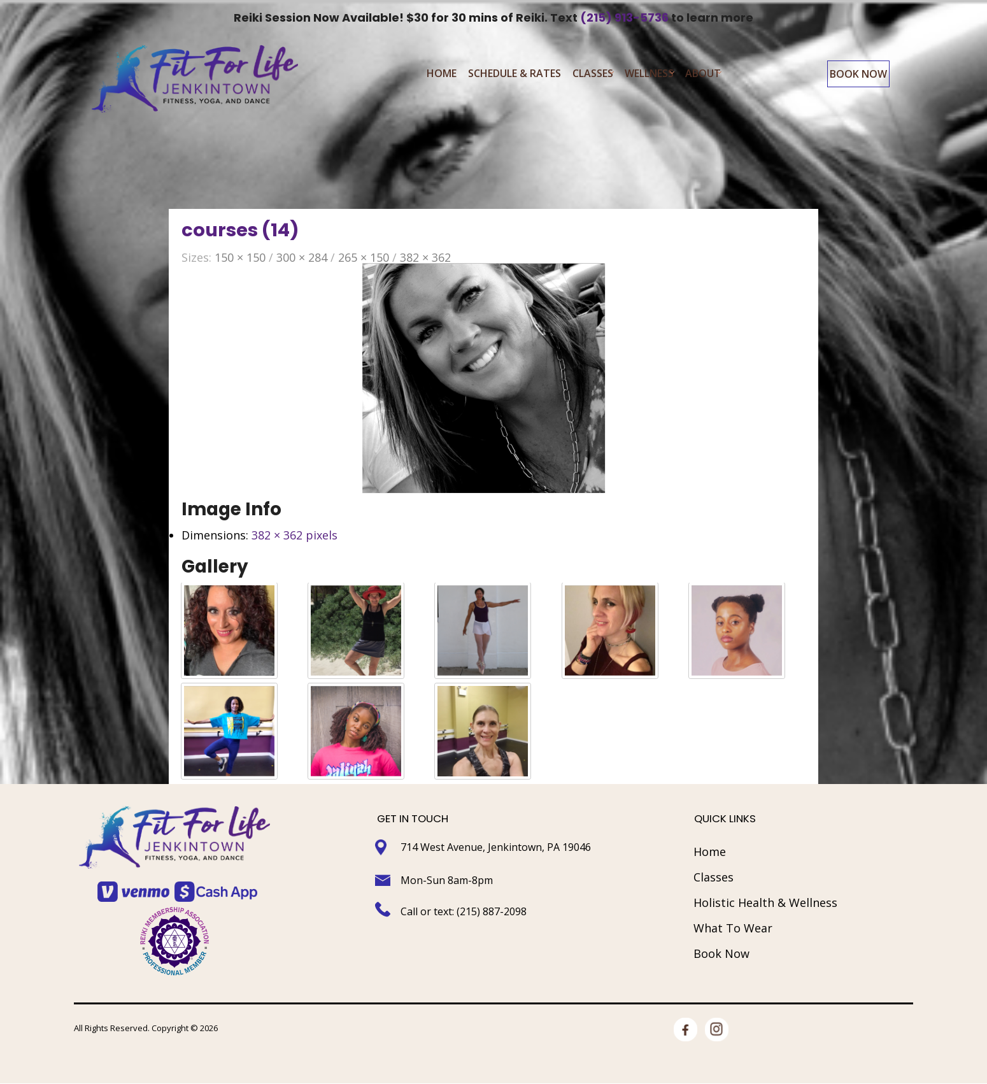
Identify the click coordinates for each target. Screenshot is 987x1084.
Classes (592, 75)
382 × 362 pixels (294, 535)
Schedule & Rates (514, 75)
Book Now (858, 76)
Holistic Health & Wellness (765, 903)
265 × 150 (363, 258)
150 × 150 (240, 258)
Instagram (716, 1031)
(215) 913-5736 (624, 17)
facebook (685, 1031)
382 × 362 (425, 258)
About (703, 75)
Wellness (649, 75)
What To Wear (732, 929)
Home (442, 75)
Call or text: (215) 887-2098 (465, 912)
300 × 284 (301, 258)
